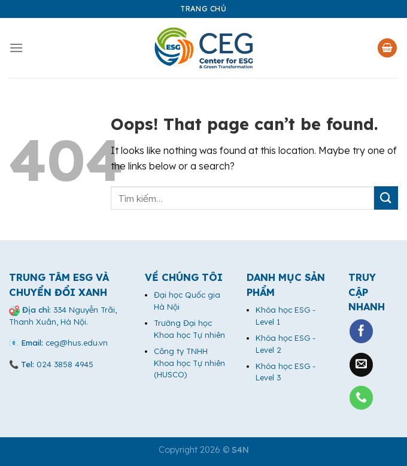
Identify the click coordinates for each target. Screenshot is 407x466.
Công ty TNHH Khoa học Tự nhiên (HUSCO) (189, 363)
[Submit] (386, 198)
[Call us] (361, 398)
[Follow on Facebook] (361, 331)
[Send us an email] (361, 365)
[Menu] (16, 47)
